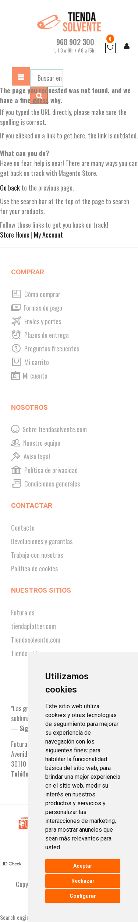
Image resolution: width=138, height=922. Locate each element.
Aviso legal (30, 456)
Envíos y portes (36, 321)
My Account (48, 234)
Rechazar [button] (83, 881)
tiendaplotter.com (33, 626)
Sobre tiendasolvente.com (49, 429)
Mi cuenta (29, 375)
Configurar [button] (83, 896)
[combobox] (47, 78)
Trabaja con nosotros (37, 555)
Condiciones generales (45, 483)
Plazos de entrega (40, 335)
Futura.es (22, 612)
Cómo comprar (35, 294)
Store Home (14, 234)
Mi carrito (30, 362)
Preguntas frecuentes (45, 348)
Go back (10, 187)
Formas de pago (36, 307)
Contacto (23, 527)
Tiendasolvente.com (35, 639)
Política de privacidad (44, 470)
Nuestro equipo (35, 443)
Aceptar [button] (82, 866)
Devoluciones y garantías (41, 541)
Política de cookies (34, 568)
